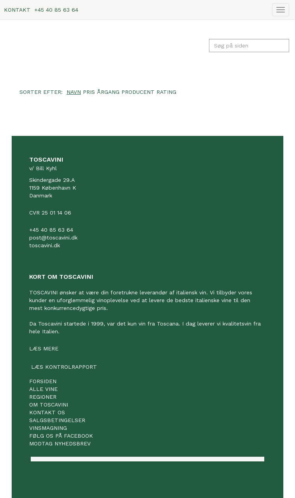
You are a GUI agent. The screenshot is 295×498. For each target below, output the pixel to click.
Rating (166, 92)
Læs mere (43, 348)
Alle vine (43, 389)
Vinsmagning (48, 428)
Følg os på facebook (61, 436)
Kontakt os (47, 412)
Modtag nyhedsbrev (60, 443)
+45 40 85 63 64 (56, 10)
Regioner (42, 397)
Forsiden (42, 381)
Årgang (108, 92)
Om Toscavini (48, 404)
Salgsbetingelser (57, 420)
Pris (89, 92)
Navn (74, 92)
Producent (138, 92)
